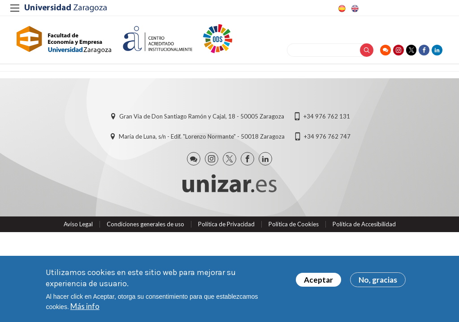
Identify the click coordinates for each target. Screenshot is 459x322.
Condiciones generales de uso (145, 227)
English (354, 8)
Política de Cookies (293, 227)
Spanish (341, 8)
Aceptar (318, 279)
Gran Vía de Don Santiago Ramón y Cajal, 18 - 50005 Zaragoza (201, 120)
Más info (85, 306)
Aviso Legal (78, 227)
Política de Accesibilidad (364, 227)
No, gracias (378, 279)
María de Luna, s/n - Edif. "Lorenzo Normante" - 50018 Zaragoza (202, 140)
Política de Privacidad (226, 227)
